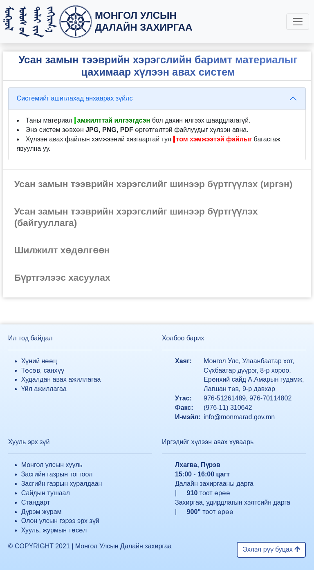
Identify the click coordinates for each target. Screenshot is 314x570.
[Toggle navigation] (297, 21)
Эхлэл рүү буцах (271, 549)
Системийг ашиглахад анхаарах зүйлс (75, 98)
